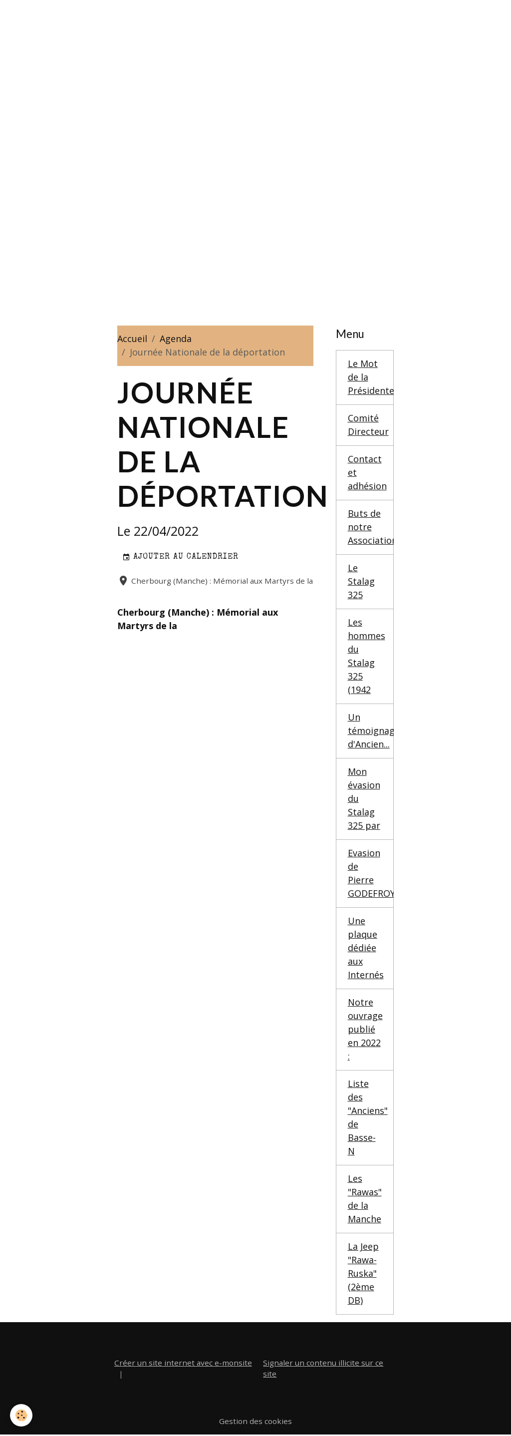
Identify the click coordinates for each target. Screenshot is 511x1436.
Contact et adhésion (367, 472)
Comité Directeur (368, 424)
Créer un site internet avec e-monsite (183, 1363)
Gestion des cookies (255, 1421)
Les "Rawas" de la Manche (365, 1198)
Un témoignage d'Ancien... (371, 730)
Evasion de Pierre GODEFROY (371, 873)
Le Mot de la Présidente (371, 377)
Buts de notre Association (371, 526)
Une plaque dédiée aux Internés (366, 948)
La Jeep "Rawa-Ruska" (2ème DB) (363, 1273)
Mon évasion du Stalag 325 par (364, 798)
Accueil (132, 339)
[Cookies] (21, 1415)
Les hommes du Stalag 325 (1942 (366, 656)
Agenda (176, 339)
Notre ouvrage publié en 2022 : (365, 1029)
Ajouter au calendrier (180, 558)
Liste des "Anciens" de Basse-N (368, 1117)
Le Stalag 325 (361, 581)
